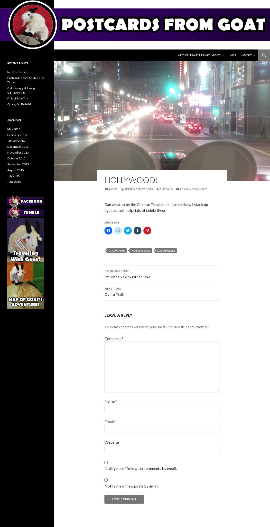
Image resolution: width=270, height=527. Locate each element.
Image (113, 189)
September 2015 (18, 164)
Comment (113, 338)
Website (111, 442)
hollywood (141, 250)
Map (233, 55)
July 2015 (13, 176)
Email (110, 421)
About (247, 55)
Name (110, 401)
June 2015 (14, 182)
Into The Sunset (17, 72)
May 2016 (13, 129)
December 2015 (17, 146)
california (117, 250)
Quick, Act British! (19, 104)
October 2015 (16, 158)
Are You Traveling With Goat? (199, 55)
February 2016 (17, 135)
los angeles (166, 250)
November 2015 (18, 152)
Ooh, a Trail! (162, 291)
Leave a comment (193, 189)
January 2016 (16, 141)
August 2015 (15, 170)
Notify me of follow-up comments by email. (140, 468)
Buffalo (166, 189)
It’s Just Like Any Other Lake (162, 273)
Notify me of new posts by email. (131, 486)
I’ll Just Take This (18, 98)
